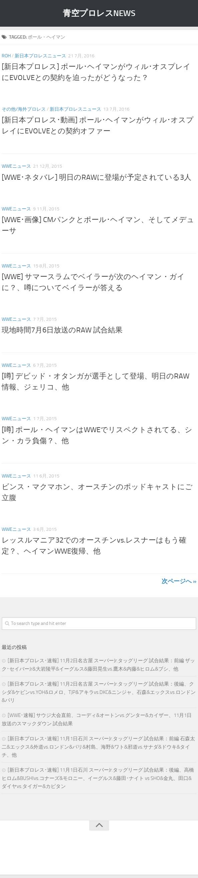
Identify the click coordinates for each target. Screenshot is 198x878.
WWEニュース (16, 166)
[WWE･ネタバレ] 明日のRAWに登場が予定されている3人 (96, 177)
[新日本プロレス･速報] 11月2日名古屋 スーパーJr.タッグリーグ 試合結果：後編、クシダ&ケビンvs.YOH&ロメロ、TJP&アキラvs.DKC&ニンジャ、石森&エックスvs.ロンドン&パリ (99, 692)
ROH (6, 56)
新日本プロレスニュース (40, 56)
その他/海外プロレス (24, 109)
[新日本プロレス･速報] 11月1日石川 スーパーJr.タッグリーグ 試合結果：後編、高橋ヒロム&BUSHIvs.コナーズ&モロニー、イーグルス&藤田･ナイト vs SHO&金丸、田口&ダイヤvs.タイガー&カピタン (98, 778)
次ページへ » (179, 581)
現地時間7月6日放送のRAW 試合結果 (62, 330)
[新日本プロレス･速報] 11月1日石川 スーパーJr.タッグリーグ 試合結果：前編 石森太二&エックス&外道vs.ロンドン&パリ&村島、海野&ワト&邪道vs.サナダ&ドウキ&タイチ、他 (98, 747)
